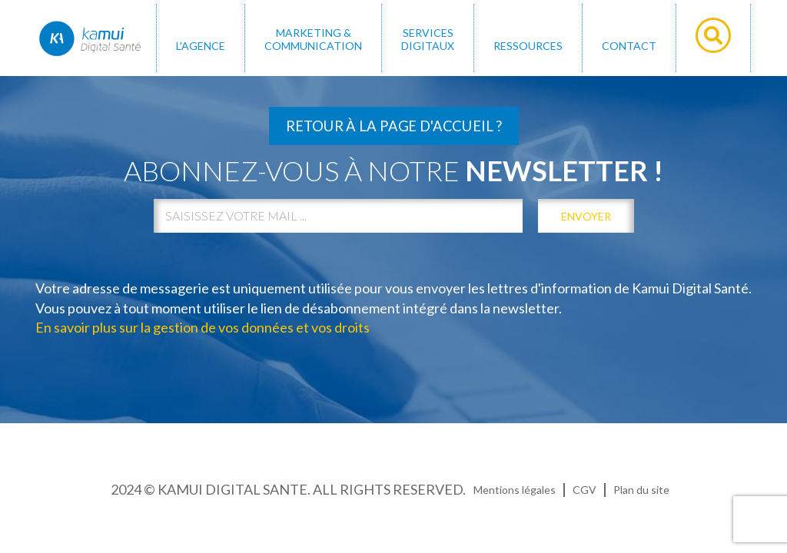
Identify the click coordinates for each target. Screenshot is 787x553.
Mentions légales (514, 489)
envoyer (586, 216)
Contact (629, 45)
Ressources (528, 45)
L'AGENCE (200, 45)
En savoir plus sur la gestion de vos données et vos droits (202, 327)
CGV (584, 489)
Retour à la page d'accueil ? (394, 126)
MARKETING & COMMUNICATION (313, 39)
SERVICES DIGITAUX (427, 39)
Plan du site (641, 489)
